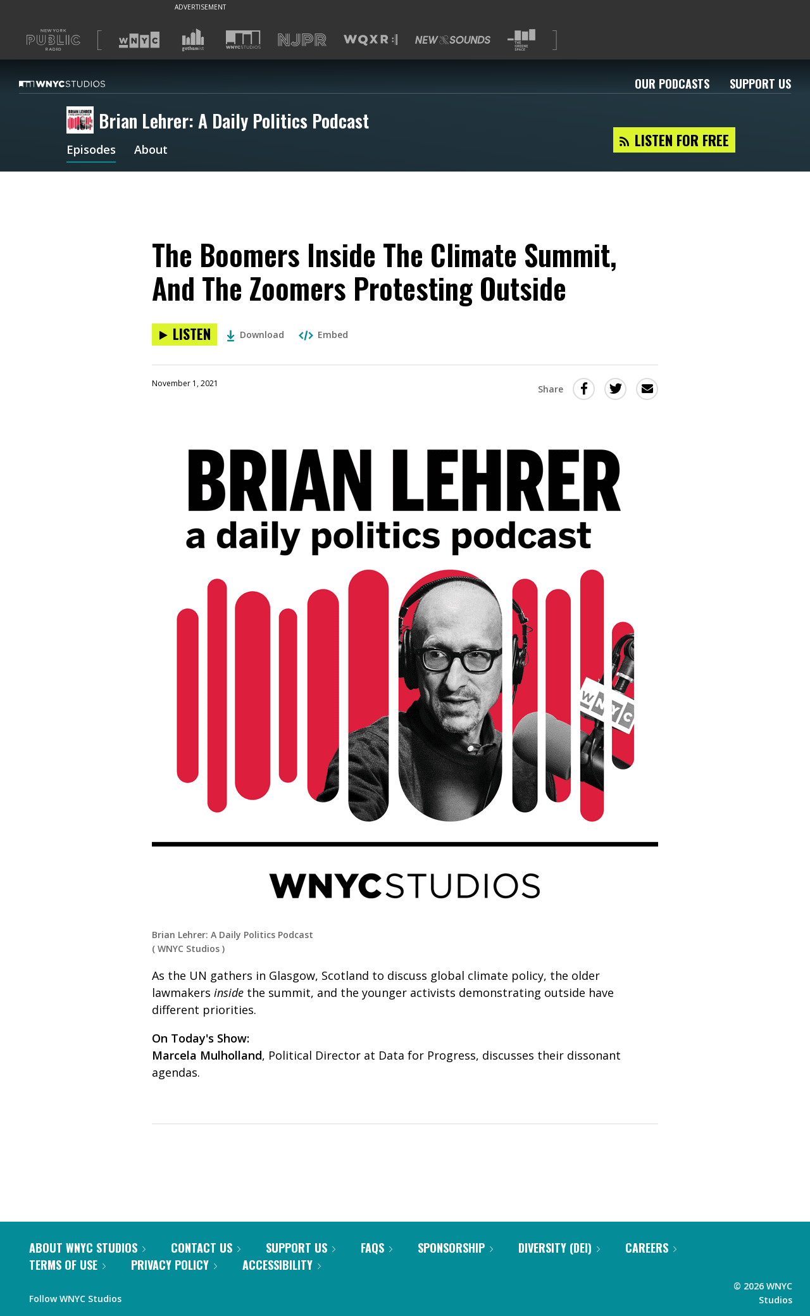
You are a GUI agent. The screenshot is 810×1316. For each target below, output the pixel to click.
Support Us (760, 83)
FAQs (376, 1247)
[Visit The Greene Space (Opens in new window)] (521, 40)
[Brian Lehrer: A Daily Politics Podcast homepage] (82, 120)
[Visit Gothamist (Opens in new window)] (193, 39)
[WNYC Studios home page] (78, 83)
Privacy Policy (174, 1264)
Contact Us (205, 1247)
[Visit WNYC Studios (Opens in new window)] (243, 39)
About (151, 150)
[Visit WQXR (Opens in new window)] (370, 40)
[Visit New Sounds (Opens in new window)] (452, 39)
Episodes (91, 150)
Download (255, 335)
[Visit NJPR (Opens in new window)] (302, 40)
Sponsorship (455, 1247)
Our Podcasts (672, 83)
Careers (650, 1247)
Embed (323, 335)
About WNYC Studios (87, 1247)
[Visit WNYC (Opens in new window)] (139, 40)
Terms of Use (67, 1264)
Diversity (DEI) (559, 1247)
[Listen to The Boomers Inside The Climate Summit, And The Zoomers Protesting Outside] (184, 334)
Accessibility (281, 1264)
